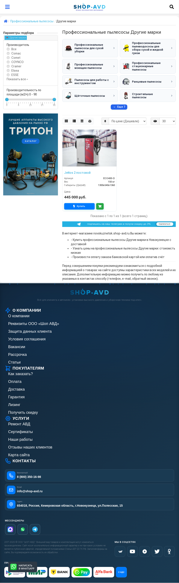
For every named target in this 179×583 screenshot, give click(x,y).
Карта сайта (19, 455)
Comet (15, 57)
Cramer (16, 66)
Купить (79, 206)
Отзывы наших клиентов (30, 447)
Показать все (17, 79)
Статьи (14, 362)
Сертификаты (20, 432)
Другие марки (16, 37)
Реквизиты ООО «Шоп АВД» (33, 324)
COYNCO (17, 62)
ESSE (15, 75)
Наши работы (20, 439)
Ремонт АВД (19, 424)
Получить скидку (23, 412)
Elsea (15, 70)
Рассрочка (17, 354)
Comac (16, 53)
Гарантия (16, 397)
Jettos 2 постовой (77, 172)
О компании (18, 316)
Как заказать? (20, 374)
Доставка (16, 389)
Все (14, 49)
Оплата (14, 381)
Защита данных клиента (30, 331)
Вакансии (16, 347)
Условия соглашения (27, 339)
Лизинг (14, 405)
